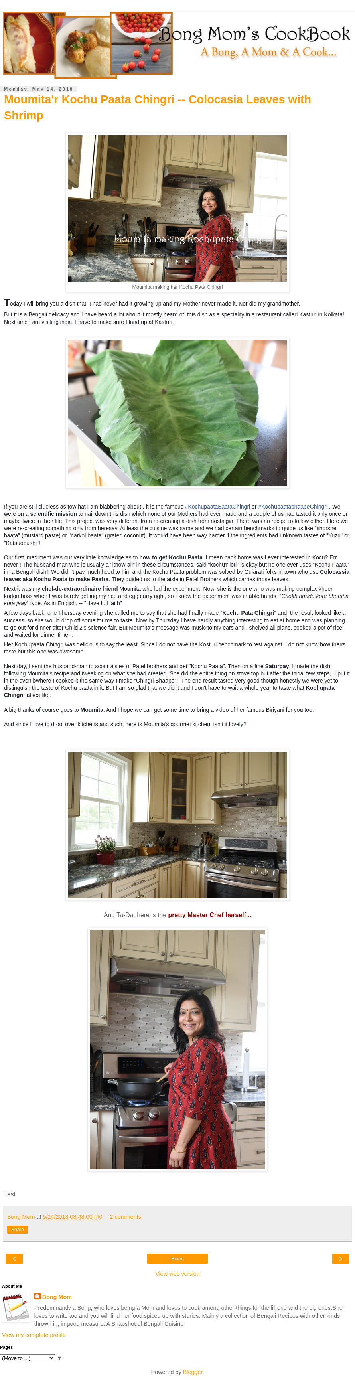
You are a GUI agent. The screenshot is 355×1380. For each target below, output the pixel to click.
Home (177, 1259)
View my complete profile (34, 1335)
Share (17, 1229)
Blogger (193, 1372)
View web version (177, 1274)
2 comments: (126, 1217)
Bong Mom (57, 1297)
